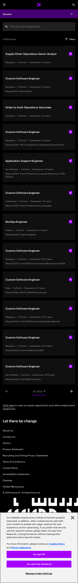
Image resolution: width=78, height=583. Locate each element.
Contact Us (9, 436)
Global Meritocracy (13, 486)
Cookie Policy (10, 467)
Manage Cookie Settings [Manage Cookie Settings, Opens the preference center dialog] (39, 573)
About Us (8, 430)
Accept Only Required (39, 564)
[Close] (72, 517)
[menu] (4, 5)
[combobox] (39, 26)
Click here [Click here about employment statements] (8, 405)
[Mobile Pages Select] (39, 391)
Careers (7, 13)
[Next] (71, 391)
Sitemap (7, 480)
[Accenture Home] (39, 5)
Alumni (7, 443)
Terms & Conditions (14, 461)
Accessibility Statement (16, 474)
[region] (39, 547)
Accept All (39, 554)
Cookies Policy (57, 544)
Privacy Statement (13, 449)
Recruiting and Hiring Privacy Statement (25, 455)
